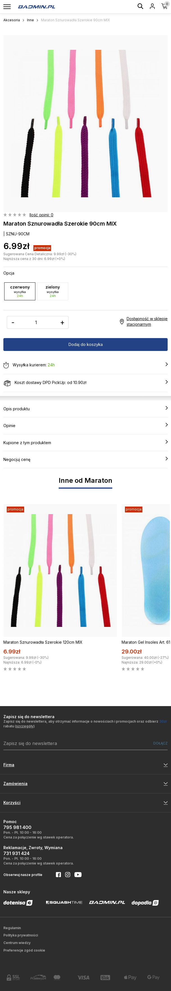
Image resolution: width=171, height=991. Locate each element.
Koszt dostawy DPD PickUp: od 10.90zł (85, 383)
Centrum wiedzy (17, 943)
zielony (52, 291)
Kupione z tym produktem (85, 442)
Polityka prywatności (20, 935)
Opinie (85, 425)
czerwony (19, 291)
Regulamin (12, 928)
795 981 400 (17, 827)
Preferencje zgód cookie (24, 950)
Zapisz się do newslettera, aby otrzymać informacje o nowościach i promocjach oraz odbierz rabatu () (85, 723)
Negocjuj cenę (85, 459)
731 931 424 (16, 853)
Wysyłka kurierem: (85, 365)
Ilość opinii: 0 (41, 214)
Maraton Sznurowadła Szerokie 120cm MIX (43, 642)
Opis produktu (85, 408)
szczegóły (24, 726)
